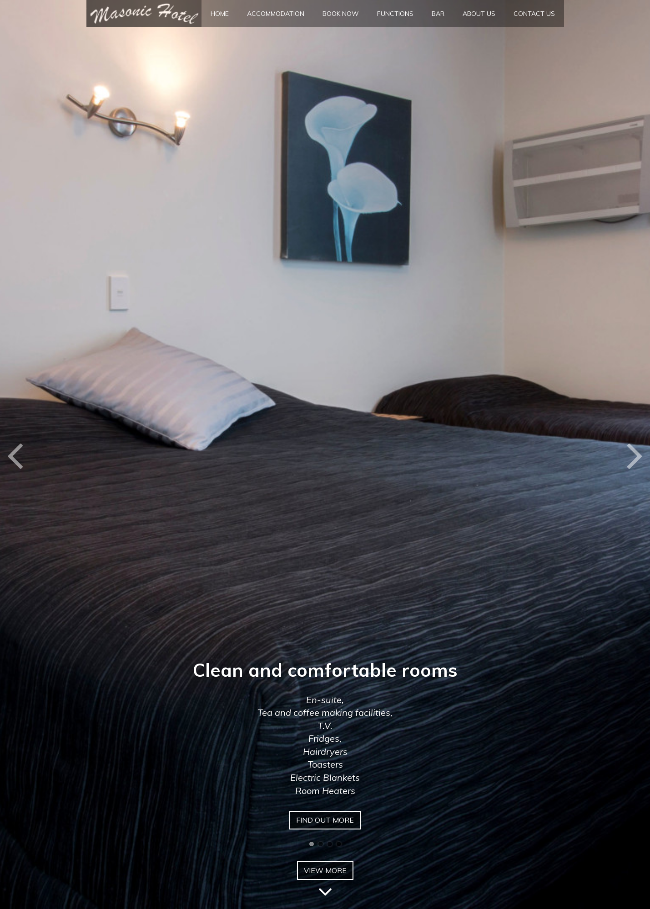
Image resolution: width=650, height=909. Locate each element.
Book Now (340, 14)
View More (325, 873)
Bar (438, 14)
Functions (395, 14)
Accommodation (275, 14)
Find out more (325, 819)
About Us (479, 14)
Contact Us (534, 14)
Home (220, 14)
